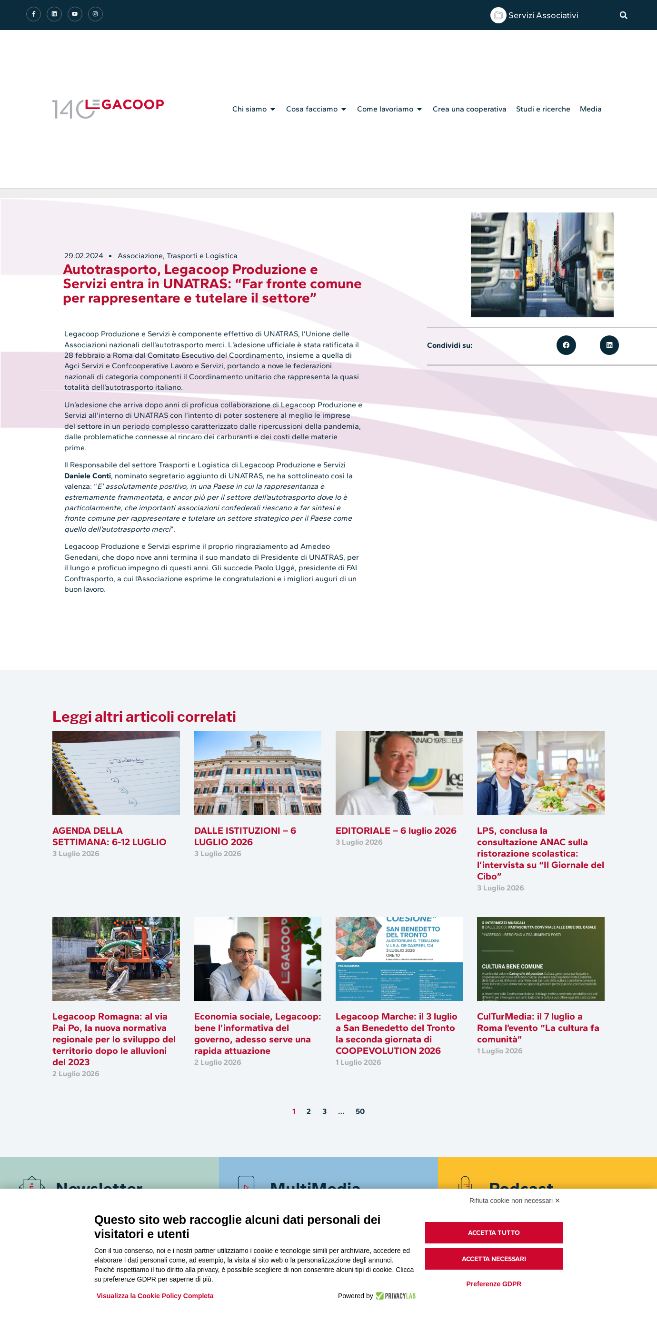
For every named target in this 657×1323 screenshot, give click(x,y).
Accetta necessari (494, 1259)
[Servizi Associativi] (498, 15)
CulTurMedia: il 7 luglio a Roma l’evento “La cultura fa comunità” (538, 1027)
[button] (624, 15)
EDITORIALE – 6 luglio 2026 (396, 830)
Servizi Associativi (543, 15)
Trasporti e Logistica (202, 255)
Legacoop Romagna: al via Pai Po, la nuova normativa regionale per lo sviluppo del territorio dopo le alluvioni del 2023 (114, 1039)
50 (360, 1111)
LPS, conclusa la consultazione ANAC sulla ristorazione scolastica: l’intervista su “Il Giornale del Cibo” (540, 853)
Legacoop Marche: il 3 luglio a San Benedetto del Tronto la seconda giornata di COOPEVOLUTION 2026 (397, 1033)
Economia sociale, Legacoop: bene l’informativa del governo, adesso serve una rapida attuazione (257, 1033)
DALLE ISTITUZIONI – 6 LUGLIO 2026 (245, 836)
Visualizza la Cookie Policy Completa (155, 1296)
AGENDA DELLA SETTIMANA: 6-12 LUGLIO (109, 836)
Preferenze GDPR (493, 1284)
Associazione (140, 255)
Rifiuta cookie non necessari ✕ (514, 1200)
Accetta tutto (494, 1233)
